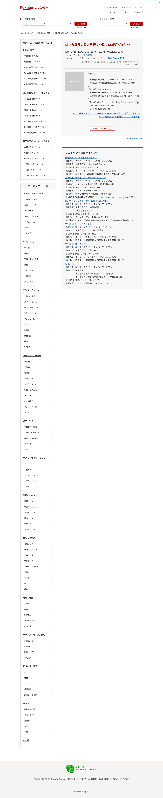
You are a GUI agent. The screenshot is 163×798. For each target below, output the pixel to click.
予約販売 (27, 233)
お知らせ (128, 12)
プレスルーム (85, 779)
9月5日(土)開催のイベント (34, 132)
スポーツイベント (31, 420)
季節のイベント (30, 495)
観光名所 (27, 615)
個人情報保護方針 (105, 779)
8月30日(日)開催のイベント (35, 127)
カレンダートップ (26, 33)
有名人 (26, 703)
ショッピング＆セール (33, 193)
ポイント (27, 247)
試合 (26, 449)
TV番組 (27, 347)
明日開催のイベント (32, 61)
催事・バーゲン (30, 205)
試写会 (27, 330)
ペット (27, 577)
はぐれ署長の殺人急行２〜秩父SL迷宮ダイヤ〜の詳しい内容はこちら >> (106, 113)
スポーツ (27, 444)
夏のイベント (29, 518)
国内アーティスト (31, 307)
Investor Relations (59, 779)
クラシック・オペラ (32, 384)
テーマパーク (29, 464)
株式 (26, 678)
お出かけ (27, 469)
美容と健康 (28, 555)
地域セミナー (29, 620)
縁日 (26, 609)
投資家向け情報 (46, 779)
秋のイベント (29, 523)
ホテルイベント (30, 481)
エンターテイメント (32, 290)
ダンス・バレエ (30, 406)
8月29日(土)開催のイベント (35, 121)
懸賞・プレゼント (31, 259)
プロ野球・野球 (30, 427)
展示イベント (29, 501)
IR (25, 672)
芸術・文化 (28, 378)
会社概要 (37, 779)
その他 (26, 740)
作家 (26, 726)
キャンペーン (29, 241)
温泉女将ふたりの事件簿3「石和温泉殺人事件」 (87, 200)
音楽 (26, 324)
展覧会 (27, 361)
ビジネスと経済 (30, 666)
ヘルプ (140, 12)
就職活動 (27, 689)
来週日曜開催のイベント (34, 115)
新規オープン (29, 652)
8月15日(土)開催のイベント (35, 84)
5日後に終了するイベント (34, 175)
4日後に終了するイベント (34, 169)
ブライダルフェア (31, 566)
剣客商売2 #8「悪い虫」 (76, 243)
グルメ (27, 583)
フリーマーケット (31, 216)
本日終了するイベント (33, 147)
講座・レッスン (30, 549)
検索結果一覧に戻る (135, 138)
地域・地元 (28, 597)
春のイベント (29, 512)
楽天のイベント (30, 281)
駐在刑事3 (69, 263)
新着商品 (27, 646)
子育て (27, 572)
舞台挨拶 (27, 335)
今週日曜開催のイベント (34, 104)
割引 (26, 264)
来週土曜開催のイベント (34, 110)
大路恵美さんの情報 (43, 33)
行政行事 (27, 626)
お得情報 (27, 276)
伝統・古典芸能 (30, 389)
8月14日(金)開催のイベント (35, 78)
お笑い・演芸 (29, 296)
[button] (135, 138)
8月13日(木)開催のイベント (35, 73)
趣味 (26, 589)
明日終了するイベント (33, 153)
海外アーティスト (31, 313)
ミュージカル (29, 412)
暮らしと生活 (29, 537)
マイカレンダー (112, 12)
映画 (26, 341)
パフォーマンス (30, 301)
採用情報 (94, 779)
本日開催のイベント (32, 56)
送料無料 (27, 253)
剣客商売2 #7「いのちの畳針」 (79, 223)
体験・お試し (29, 270)
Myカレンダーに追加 (102, 128)
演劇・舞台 (28, 395)
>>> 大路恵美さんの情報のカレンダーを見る (119, 116)
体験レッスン (29, 544)
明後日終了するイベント (34, 158)
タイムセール (29, 222)
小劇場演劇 (28, 401)
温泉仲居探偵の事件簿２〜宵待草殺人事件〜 (85, 177)
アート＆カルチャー (32, 355)
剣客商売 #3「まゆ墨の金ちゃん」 (81, 157)
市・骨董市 (28, 210)
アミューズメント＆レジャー (36, 457)
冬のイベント (29, 529)
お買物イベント (30, 199)
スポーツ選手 (29, 715)
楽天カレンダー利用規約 (121, 779)
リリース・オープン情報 (34, 634)
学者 (26, 732)
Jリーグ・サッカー (31, 432)
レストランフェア (31, 475)
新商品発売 (28, 640)
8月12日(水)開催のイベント (35, 67)
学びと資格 (28, 561)
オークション (29, 227)
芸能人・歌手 (29, 709)
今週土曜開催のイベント (34, 98)
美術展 (27, 367)
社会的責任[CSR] (73, 779)
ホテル (27, 486)
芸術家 (27, 720)
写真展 (27, 373)
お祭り (27, 603)
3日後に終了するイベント (34, 164)
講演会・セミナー (31, 694)
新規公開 (27, 657)
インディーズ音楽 (31, 319)
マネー (27, 683)
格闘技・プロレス (31, 438)
